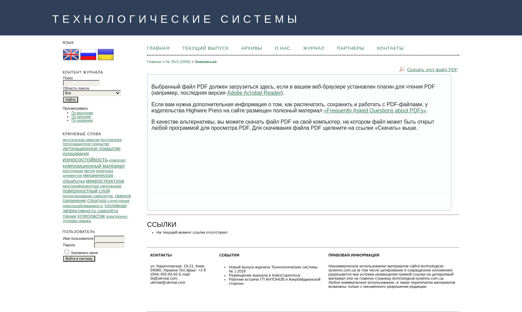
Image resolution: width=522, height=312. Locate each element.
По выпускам (82, 113)
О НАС (282, 48)
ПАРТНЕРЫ (350, 48)
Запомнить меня (84, 253)
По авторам (81, 117)
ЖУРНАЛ (313, 48)
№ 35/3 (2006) (178, 62)
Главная (158, 48)
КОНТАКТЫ (390, 48)
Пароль (69, 245)
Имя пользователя (78, 238)
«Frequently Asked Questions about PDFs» (375, 110)
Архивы (251, 48)
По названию (82, 120)
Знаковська (206, 62)
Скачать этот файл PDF (432, 69)
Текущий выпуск (205, 48)
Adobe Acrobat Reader (254, 93)
